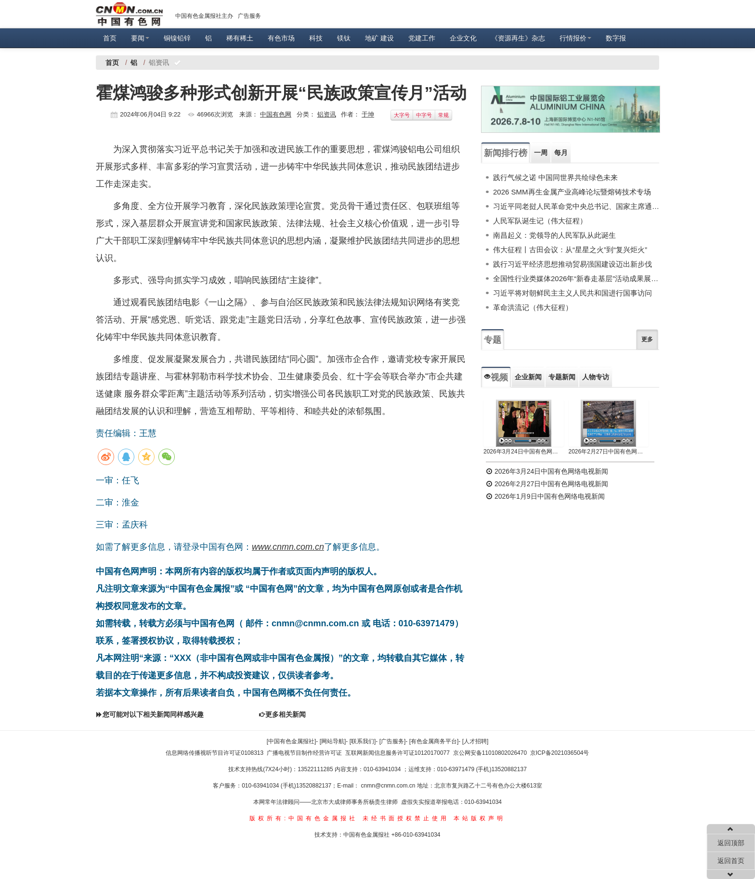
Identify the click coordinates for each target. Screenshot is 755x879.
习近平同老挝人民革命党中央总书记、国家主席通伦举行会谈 (576, 206)
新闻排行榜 (505, 153)
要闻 (140, 38)
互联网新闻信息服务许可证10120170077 (397, 753)
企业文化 (463, 38)
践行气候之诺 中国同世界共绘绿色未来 (555, 177)
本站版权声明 (480, 818)
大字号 (402, 115)
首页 (110, 38)
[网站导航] (333, 741)
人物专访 (595, 377)
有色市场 (281, 38)
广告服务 (249, 16)
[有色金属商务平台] (434, 741)
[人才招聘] (475, 741)
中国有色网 (275, 114)
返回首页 (730, 861)
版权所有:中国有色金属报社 (303, 818)
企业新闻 (528, 377)
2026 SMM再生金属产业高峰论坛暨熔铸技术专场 (572, 192)
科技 (316, 38)
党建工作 (421, 38)
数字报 (616, 38)
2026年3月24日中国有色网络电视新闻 (523, 451)
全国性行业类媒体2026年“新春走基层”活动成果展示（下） (576, 278)
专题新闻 (561, 377)
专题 (492, 340)
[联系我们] (363, 741)
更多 (647, 339)
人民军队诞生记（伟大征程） (540, 221)
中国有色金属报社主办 (204, 16)
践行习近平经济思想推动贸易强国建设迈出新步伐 (572, 264)
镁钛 (344, 38)
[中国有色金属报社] (291, 741)
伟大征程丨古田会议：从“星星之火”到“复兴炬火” (570, 250)
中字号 (424, 115)
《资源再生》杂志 (518, 38)
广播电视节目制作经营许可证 (304, 753)
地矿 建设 (379, 38)
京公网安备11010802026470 (490, 753)
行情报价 (575, 38)
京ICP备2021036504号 (559, 753)
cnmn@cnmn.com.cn (389, 785)
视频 (496, 377)
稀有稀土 (239, 38)
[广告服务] (392, 741)
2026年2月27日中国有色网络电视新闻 (609, 451)
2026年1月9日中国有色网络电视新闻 (545, 496)
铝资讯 (326, 114)
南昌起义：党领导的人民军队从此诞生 (554, 235)
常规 (443, 115)
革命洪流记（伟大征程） (533, 307)
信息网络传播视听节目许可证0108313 (214, 753)
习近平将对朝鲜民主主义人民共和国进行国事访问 (572, 293)
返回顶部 (730, 843)
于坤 (368, 114)
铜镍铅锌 (177, 38)
